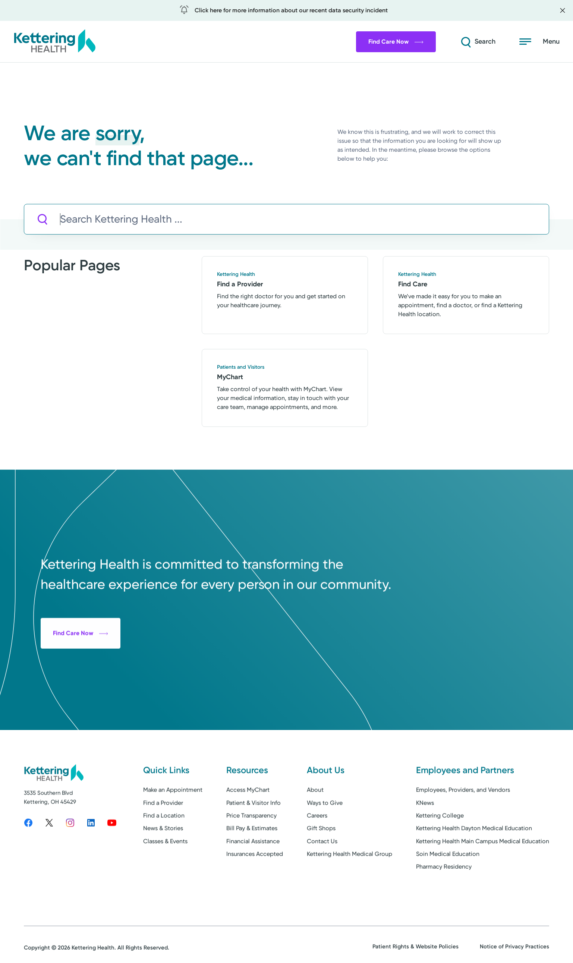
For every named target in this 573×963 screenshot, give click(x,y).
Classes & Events (165, 867)
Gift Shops (321, 854)
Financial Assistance (253, 867)
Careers (317, 841)
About (315, 815)
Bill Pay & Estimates (251, 854)
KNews (425, 828)
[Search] (477, 42)
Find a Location (164, 841)
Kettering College (440, 841)
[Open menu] (539, 41)
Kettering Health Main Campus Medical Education (482, 867)
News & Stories (163, 854)
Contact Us (322, 867)
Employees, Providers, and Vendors (463, 815)
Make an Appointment (172, 815)
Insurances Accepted (254, 880)
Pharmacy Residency (444, 892)
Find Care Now (396, 41)
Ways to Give (325, 828)
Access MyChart (248, 815)
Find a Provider (163, 828)
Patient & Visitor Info (253, 828)
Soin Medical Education (447, 880)
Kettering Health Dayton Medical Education (474, 854)
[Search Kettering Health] (304, 219)
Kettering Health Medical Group (349, 880)
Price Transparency (251, 841)
